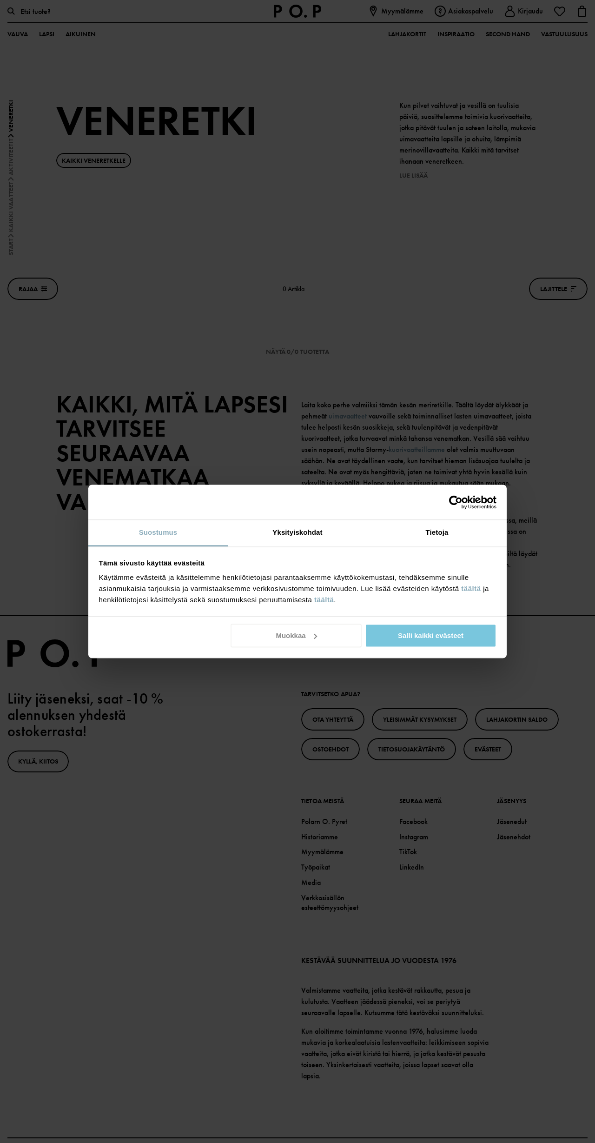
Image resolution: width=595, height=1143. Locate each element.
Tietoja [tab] (437, 532)
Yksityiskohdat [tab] (297, 532)
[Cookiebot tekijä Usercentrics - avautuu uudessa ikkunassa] (455, 502)
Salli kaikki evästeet (430, 635)
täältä (471, 588)
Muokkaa (296, 635)
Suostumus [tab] (158, 532)
